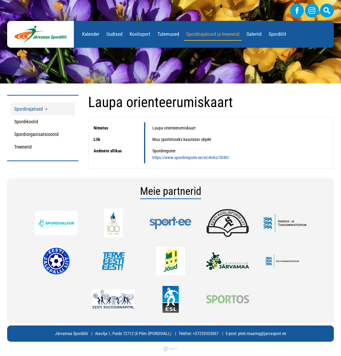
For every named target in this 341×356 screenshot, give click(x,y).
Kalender (90, 34)
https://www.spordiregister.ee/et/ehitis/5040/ (190, 157)
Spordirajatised (28, 109)
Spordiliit (277, 34)
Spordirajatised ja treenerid (212, 34)
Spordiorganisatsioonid (36, 134)
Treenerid (23, 147)
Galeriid (253, 34)
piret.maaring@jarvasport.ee (262, 333)
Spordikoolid (26, 121)
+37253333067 (206, 333)
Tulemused (168, 34)
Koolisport (140, 34)
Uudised (114, 34)
